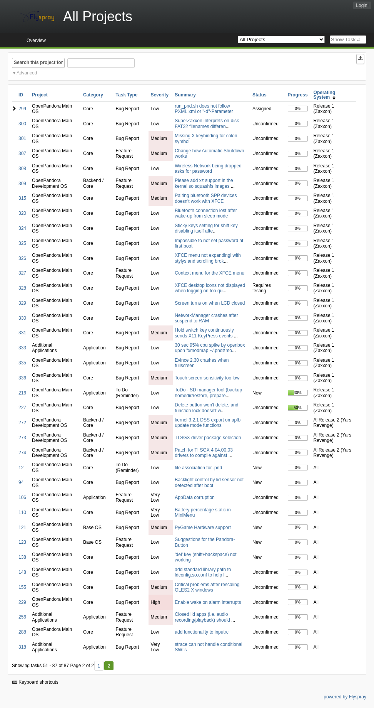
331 (22, 332)
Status (259, 95)
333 (22, 348)
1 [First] (98, 666)
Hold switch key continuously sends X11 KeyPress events (204, 332)
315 (22, 198)
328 (22, 288)
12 (20, 467)
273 (22, 437)
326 (22, 258)
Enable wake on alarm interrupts (208, 602)
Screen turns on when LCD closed (210, 303)
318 (22, 647)
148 (22, 572)
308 (22, 168)
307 (22, 153)
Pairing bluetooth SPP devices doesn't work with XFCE (206, 198)
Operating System (325, 95)
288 (22, 632)
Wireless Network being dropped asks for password (208, 168)
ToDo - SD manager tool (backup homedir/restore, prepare (208, 392)
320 (22, 213)
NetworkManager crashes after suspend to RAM (206, 318)
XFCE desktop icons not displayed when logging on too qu (210, 288)
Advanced (27, 73)
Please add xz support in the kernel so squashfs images (204, 183)
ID (20, 95)
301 (22, 138)
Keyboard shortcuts (35, 682)
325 (22, 243)
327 (22, 273)
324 (22, 228)
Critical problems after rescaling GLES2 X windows (207, 587)
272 (22, 422)
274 (22, 452)
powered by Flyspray (345, 697)
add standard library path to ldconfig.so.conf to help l (203, 572)
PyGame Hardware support (202, 527)
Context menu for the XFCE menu (209, 273)
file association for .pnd (198, 467)
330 (22, 318)
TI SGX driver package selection (208, 437)
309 (22, 183)
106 (22, 497)
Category (93, 95)
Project (40, 95)
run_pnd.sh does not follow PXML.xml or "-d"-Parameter (204, 108)
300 (22, 123)
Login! (362, 5)
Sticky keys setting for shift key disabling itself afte (206, 228)
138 (22, 557)
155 (22, 587)
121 (22, 527)
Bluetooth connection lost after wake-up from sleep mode (206, 213)
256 (22, 617)
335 (22, 363)
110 (22, 512)
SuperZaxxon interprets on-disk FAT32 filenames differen (207, 123)
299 (22, 108)
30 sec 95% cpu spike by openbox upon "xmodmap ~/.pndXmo (210, 347)
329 (22, 303)
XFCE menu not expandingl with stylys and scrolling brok (207, 258)
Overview (36, 40)
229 (22, 602)
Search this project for (38, 62)
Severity (159, 95)
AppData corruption (194, 497)
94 (20, 482)
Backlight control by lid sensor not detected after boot (209, 482)
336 (22, 378)
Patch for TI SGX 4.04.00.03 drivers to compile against (204, 452)
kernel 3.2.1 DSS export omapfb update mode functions (207, 422)
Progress (298, 95)
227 (22, 407)
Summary (185, 95)
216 (22, 393)
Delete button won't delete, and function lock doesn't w (206, 407)
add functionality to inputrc (201, 632)
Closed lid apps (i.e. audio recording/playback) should (203, 617)
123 (22, 542)
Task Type (127, 95)
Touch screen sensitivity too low (207, 378)
